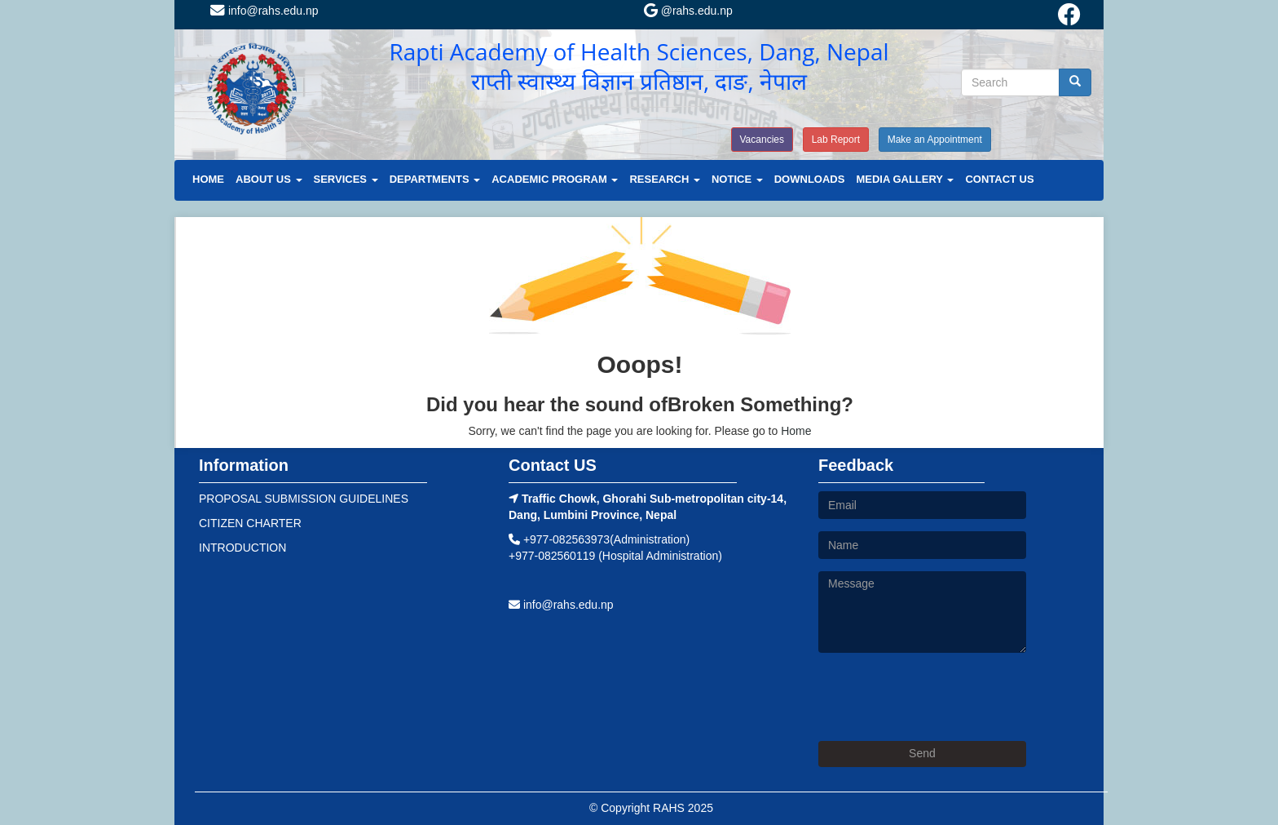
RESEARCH (664, 179)
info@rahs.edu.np (264, 10)
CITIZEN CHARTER (250, 523)
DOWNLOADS (809, 179)
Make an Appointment (935, 139)
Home (796, 430)
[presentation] (942, 697)
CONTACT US (999, 179)
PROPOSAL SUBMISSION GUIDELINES (303, 498)
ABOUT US (269, 179)
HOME (208, 179)
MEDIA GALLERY (905, 179)
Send (922, 753)
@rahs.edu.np (688, 10)
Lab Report (836, 139)
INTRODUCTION (242, 547)
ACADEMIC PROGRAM (554, 179)
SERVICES (346, 179)
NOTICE (737, 179)
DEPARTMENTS (435, 179)
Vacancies (762, 139)
